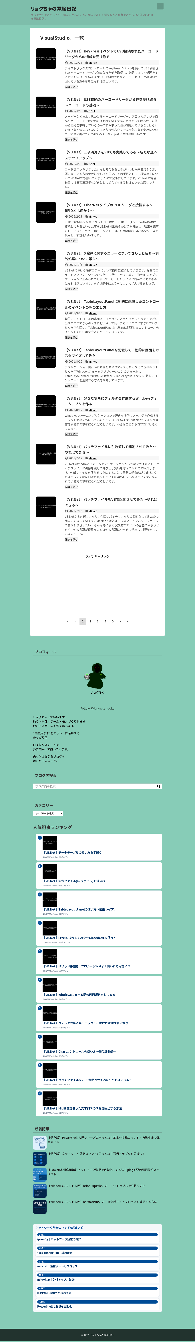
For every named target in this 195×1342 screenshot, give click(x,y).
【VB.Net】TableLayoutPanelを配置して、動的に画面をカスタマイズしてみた (111, 353)
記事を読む (72, 87)
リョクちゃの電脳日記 (64, 8)
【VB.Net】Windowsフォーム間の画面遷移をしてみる (79, 995)
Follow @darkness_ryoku (97, 709)
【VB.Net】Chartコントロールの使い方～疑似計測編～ (79, 1052)
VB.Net (93, 63)
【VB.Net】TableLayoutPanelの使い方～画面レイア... (80, 910)
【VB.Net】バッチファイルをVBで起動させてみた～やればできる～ (110, 502)
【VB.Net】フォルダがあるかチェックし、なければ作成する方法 (85, 1023)
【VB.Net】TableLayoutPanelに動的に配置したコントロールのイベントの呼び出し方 (112, 304)
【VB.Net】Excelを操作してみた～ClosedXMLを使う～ (79, 938)
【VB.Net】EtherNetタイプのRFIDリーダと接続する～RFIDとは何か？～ (111, 208)
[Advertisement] (97, 584)
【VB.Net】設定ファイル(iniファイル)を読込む (74, 881)
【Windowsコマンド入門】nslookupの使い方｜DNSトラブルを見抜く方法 (96, 1186)
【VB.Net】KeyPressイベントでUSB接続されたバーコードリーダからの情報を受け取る (111, 54)
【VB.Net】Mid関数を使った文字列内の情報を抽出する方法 (82, 1109)
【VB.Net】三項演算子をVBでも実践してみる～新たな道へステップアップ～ (110, 155)
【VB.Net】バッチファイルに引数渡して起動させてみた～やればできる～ (111, 450)
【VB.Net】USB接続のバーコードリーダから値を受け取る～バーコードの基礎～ (112, 102)
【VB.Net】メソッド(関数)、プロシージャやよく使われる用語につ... (88, 967)
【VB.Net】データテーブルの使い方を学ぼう (72, 853)
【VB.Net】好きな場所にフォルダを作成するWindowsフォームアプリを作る (109, 401)
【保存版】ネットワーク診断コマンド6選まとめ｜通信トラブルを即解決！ (96, 1154)
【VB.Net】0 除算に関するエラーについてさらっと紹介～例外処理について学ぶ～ (111, 256)
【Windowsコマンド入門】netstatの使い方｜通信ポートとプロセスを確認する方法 (102, 1202)
